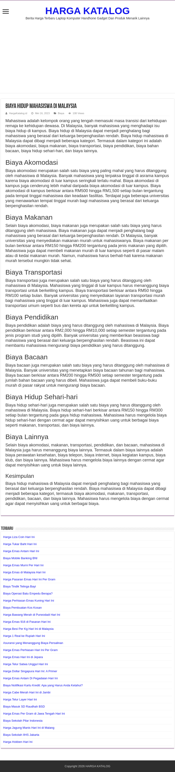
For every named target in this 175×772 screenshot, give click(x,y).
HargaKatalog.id (18, 113)
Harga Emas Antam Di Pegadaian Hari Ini (30, 678)
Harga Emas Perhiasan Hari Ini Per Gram (30, 650)
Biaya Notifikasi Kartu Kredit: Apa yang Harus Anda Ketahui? (43, 685)
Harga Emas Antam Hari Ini (21, 551)
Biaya (61, 113)
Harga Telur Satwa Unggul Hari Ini (25, 664)
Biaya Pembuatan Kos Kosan (22, 607)
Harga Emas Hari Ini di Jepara (23, 657)
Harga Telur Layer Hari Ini (20, 699)
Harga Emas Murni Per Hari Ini (23, 565)
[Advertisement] (87, 54)
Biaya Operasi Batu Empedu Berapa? (28, 593)
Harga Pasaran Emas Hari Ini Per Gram (29, 579)
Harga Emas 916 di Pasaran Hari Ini (27, 621)
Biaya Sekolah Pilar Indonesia (23, 720)
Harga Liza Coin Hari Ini (19, 537)
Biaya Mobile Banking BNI (20, 558)
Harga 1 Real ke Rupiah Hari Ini (24, 636)
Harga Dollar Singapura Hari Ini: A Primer (30, 671)
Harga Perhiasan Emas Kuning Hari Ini (28, 600)
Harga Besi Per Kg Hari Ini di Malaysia (28, 628)
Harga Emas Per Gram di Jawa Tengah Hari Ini (34, 713)
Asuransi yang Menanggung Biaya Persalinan (33, 643)
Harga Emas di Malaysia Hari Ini (24, 572)
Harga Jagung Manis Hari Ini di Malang (28, 727)
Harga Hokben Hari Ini (18, 742)
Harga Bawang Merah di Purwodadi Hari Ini (31, 614)
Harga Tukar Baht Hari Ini (20, 544)
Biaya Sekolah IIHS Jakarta (21, 734)
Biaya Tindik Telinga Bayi (19, 586)
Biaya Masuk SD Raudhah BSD (24, 706)
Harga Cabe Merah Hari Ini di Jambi (26, 692)
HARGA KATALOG (87, 10)
